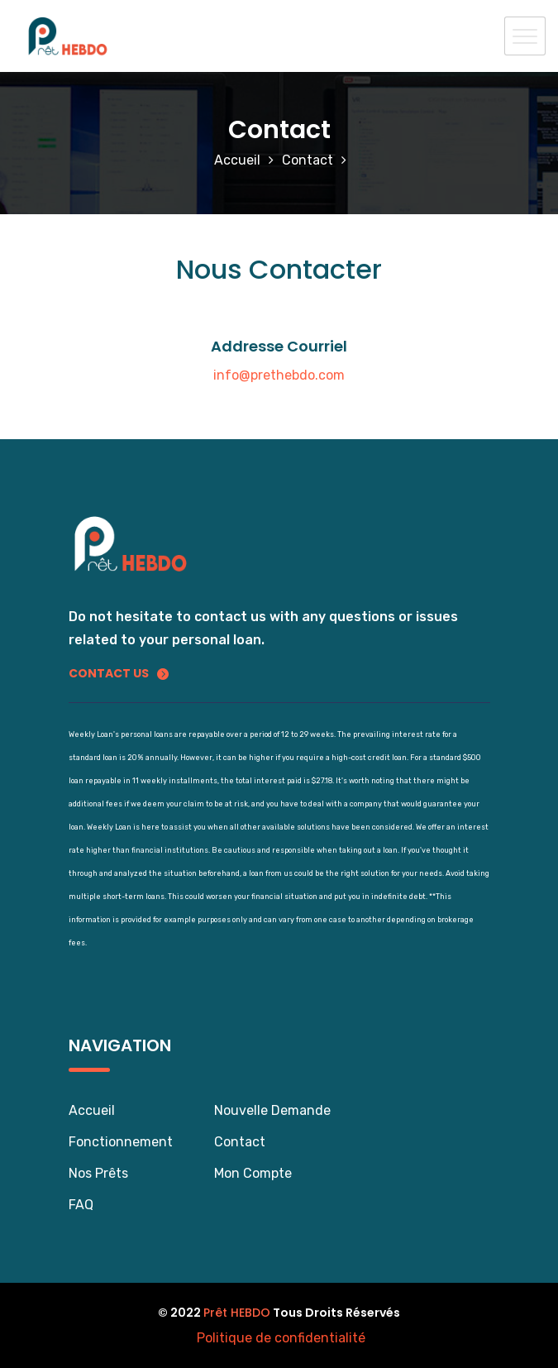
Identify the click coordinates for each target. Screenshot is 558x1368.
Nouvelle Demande (272, 1110)
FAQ (81, 1205)
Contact (307, 160)
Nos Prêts (98, 1173)
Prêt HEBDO (236, 1312)
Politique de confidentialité (281, 1338)
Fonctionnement (121, 1142)
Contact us (119, 673)
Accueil (237, 160)
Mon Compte (253, 1173)
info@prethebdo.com (279, 375)
